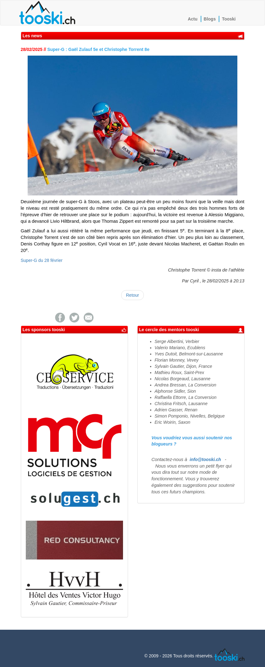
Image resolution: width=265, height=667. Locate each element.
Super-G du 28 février (42, 260)
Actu (192, 18)
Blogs (210, 18)
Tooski (228, 18)
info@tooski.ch (205, 459)
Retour (132, 295)
